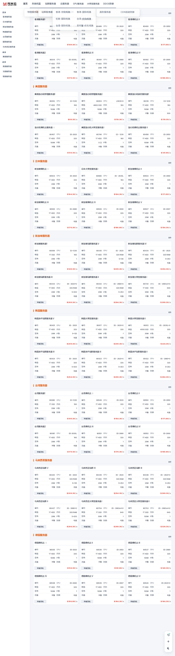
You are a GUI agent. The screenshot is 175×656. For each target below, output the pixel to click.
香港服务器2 (40, 53)
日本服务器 (7, 22)
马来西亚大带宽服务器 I (91, 501)
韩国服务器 (7, 32)
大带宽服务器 (93, 3)
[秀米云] (10, 4)
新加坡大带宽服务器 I (137, 277)
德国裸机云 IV (41, 576)
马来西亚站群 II (41, 501)
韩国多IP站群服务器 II (137, 352)
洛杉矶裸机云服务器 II (137, 127)
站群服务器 (50, 3)
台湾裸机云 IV (134, 427)
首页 (25, 3)
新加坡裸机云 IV (88, 202)
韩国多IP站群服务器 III (91, 352)
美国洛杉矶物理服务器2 (92, 94)
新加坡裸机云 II (135, 169)
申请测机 (40, 45)
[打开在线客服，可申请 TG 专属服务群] (168, 635)
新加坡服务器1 (41, 244)
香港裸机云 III (87, 53)
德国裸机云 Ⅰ (41, 543)
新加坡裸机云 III (41, 202)
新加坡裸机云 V (135, 202)
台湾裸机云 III (87, 427)
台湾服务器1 (40, 393)
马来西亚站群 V (41, 468)
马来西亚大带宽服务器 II (138, 501)
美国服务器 (7, 56)
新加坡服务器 (8, 27)
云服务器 (64, 3)
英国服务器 (7, 66)
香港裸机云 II (134, 19)
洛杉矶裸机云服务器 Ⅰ (45, 127)
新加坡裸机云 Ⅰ (42, 169)
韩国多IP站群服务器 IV (45, 352)
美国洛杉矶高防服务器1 (138, 94)
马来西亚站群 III (135, 468)
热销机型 (36, 3)
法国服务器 (7, 71)
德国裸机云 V (87, 576)
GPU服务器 (78, 3)
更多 (169, 13)
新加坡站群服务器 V (90, 244)
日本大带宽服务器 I (89, 169)
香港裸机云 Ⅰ (87, 19)
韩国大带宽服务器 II (136, 319)
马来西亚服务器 (9, 47)
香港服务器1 (40, 19)
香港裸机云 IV (134, 53)
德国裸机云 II (87, 543)
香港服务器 (7, 17)
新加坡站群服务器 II (90, 277)
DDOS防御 (108, 3)
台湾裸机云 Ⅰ (87, 393)
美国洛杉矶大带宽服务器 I (92, 127)
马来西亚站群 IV (88, 468)
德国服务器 (7, 76)
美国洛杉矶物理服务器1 (45, 94)
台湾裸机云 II (134, 393)
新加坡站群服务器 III (43, 277)
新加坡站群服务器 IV (137, 244)
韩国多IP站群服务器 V (44, 319)
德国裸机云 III (134, 543)
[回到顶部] (168, 642)
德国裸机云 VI (134, 576)
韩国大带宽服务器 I (89, 319)
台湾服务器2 (40, 427)
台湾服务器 (7, 37)
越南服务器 (7, 42)
